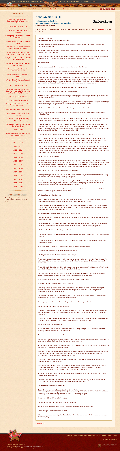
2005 (21, 168)
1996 (21, 186)
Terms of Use (10, 448)
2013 (15, 186)
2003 (21, 175)
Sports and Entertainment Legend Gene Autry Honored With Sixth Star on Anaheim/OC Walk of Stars (18, 91)
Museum (58, 9)
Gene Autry (16, 9)
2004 (21, 172)
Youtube (104, 9)
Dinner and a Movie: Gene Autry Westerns (18, 75)
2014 (15, 183)
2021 (15, 157)
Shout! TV (110, 9)
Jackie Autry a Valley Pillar (18, 26)
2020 (15, 161)
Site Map (113, 439)
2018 (15, 168)
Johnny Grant (18, 130)
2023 (15, 150)
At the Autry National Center (18, 105)
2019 (15, 165)
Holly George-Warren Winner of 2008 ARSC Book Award (18, 59)
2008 (21, 157)
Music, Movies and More (30, 9)
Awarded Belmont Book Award (18, 70)
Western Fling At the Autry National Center (18, 81)
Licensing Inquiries (31, 448)
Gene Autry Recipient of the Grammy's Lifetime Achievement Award (18, 21)
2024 (15, 146)
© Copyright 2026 (12, 446)
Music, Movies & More (80, 435)
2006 (21, 165)
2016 (15, 175)
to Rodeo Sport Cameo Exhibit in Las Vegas (18, 53)
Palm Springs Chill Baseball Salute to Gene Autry (18, 36)
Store (71, 9)
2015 (15, 179)
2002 (21, 179)
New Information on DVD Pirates (18, 100)
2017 (15, 172)
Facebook (101, 9)
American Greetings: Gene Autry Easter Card (18, 119)
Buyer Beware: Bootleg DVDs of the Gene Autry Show (18, 125)
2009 (21, 154)
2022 (15, 154)
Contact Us (106, 439)
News (65, 9)
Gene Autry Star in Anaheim (18, 96)
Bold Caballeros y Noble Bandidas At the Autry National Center (18, 48)
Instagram (107, 9)
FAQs (51, 9)
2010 (21, 150)
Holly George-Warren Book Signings (18, 109)
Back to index (40, 423)
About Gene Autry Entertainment (16, 444)
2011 (21, 146)
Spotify (113, 9)
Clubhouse (43, 9)
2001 (21, 183)
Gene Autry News (18, 13)
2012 (21, 143)
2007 (21, 161)
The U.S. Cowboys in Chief (18, 85)
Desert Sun (103, 29)
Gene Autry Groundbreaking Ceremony (18, 31)
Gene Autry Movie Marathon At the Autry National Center (18, 134)
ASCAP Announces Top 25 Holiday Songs (18, 42)
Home (8, 9)
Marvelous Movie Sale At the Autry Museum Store (18, 64)
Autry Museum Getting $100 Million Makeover (18, 114)
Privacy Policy (20, 448)
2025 (15, 143)
